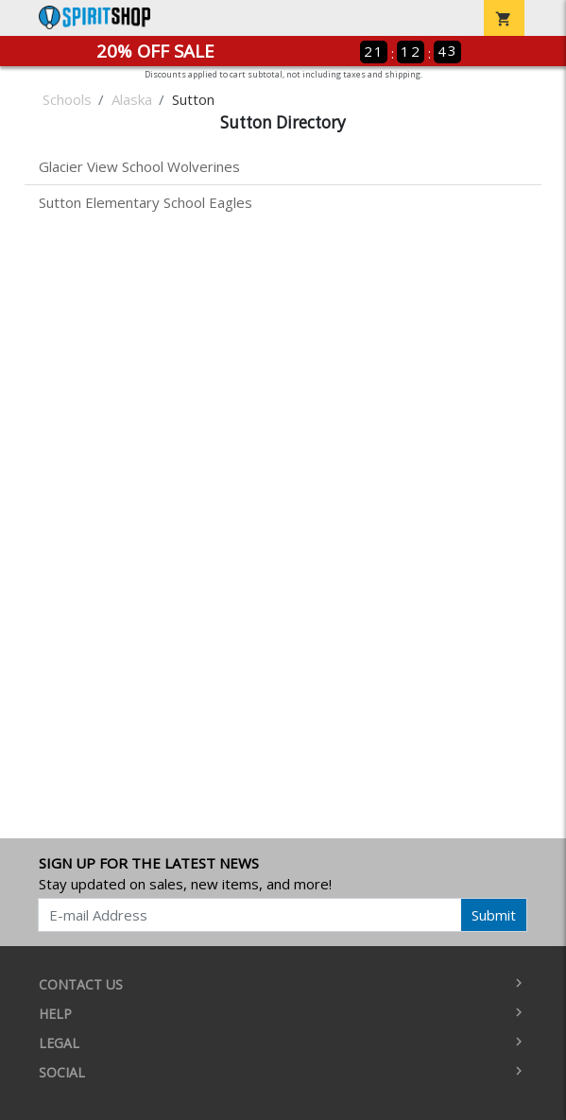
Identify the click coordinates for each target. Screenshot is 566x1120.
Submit (494, 914)
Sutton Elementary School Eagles (145, 202)
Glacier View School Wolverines (139, 166)
